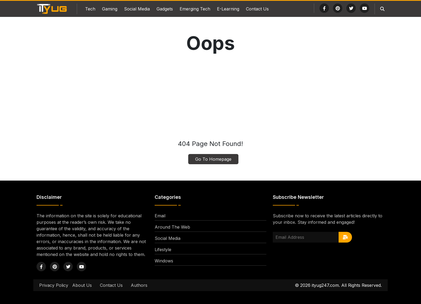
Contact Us (257, 9)
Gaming (109, 9)
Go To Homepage (213, 159)
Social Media (137, 9)
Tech (90, 9)
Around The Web (172, 227)
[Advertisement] (210, 97)
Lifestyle (163, 249)
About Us (82, 285)
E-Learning (228, 9)
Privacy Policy (53, 285)
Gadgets (165, 9)
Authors (139, 285)
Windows (164, 260)
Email (160, 215)
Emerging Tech (195, 9)
